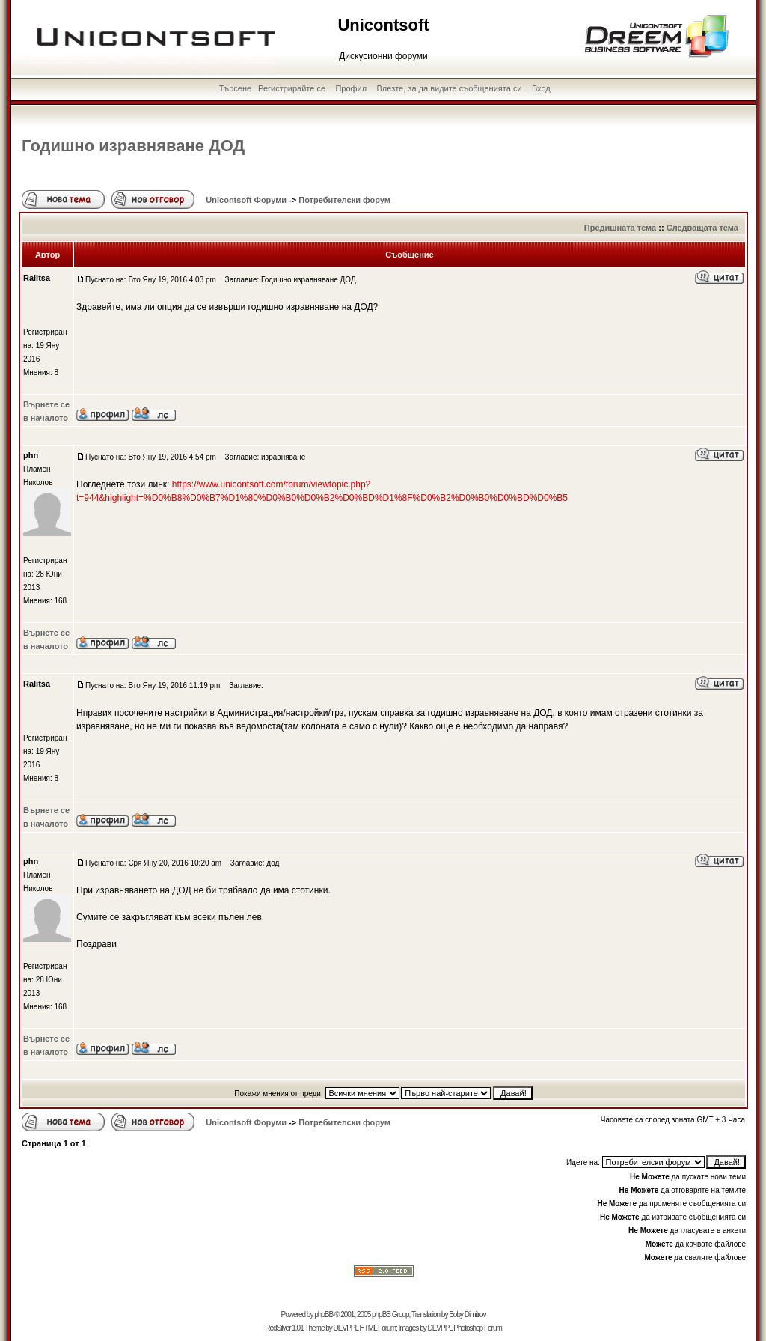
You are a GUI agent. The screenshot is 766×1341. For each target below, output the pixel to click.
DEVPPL (346, 1328)
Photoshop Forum (477, 1328)
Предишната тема (620, 227)
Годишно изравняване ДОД (133, 145)
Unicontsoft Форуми (246, 199)
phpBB (323, 1314)
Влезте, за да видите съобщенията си (449, 88)
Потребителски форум (344, 199)
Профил (351, 88)
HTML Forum (377, 1328)
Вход (541, 88)
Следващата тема (702, 227)
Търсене (235, 88)
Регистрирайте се (291, 88)
